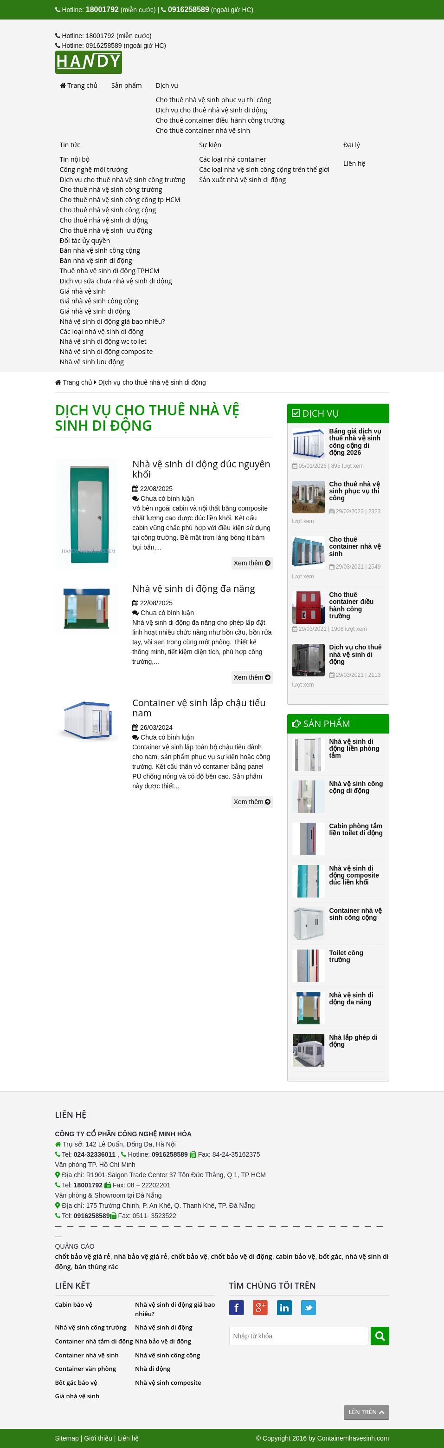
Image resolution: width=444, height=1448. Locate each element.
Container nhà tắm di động (94, 1341)
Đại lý (351, 144)
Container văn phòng (85, 1368)
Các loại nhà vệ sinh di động (102, 331)
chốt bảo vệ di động (241, 1256)
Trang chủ (79, 85)
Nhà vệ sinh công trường (91, 1327)
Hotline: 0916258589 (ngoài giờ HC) (110, 45)
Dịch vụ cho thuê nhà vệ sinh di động (211, 109)
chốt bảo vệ (189, 1256)
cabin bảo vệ (295, 1256)
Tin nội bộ (75, 159)
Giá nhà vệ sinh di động (95, 311)
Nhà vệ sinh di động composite (106, 351)
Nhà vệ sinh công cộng (167, 1355)
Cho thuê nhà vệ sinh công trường (111, 189)
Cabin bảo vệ (74, 1304)
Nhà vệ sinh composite (168, 1382)
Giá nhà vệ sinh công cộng (99, 300)
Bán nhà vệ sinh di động (96, 260)
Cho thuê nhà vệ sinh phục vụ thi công (213, 99)
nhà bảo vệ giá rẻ (140, 1256)
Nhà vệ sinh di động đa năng (193, 588)
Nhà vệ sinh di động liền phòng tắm (354, 749)
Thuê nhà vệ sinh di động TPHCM (110, 270)
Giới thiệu (98, 1438)
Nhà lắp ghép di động (353, 1041)
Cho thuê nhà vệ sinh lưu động (106, 230)
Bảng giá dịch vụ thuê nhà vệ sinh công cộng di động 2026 (355, 441)
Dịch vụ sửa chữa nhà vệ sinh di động (116, 280)
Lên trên (366, 1412)
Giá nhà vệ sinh (83, 291)
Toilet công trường (346, 956)
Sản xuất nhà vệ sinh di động (242, 179)
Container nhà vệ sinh (87, 1355)
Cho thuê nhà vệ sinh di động (104, 220)
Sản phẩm (126, 85)
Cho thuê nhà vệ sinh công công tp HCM (120, 199)
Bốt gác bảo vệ (76, 1382)
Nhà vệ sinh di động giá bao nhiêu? (112, 321)
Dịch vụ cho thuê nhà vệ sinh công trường (123, 179)
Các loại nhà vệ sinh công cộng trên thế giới (264, 169)
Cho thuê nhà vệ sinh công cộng (108, 209)
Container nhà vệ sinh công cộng (355, 914)
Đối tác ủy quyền (85, 240)
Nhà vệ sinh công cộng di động (356, 787)
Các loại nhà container (232, 159)
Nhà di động (152, 1368)
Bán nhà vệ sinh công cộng (100, 250)
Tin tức (70, 144)
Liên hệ (354, 163)
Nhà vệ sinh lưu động (92, 361)
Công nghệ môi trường (94, 169)
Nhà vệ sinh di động (164, 1327)
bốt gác (330, 1256)
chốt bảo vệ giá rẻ (82, 1256)
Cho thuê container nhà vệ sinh (203, 130)
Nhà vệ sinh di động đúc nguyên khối (201, 469)
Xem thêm (252, 563)
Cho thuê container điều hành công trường (220, 120)
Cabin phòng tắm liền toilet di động (356, 829)
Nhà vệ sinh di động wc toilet (103, 341)
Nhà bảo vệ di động (163, 1341)
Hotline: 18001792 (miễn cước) (103, 35)
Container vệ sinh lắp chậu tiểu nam (198, 707)
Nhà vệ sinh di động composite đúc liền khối (354, 875)
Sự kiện (210, 144)
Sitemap (67, 1438)
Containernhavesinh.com (353, 1438)
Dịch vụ (167, 85)
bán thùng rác (96, 1266)
